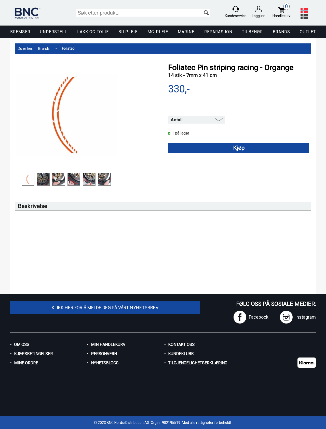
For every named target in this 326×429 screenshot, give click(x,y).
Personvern (104, 353)
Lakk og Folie (93, 31)
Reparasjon (218, 31)
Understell (53, 31)
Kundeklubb (181, 353)
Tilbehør (252, 31)
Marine (186, 31)
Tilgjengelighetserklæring (197, 363)
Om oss (21, 344)
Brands (281, 31)
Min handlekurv (108, 344)
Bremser (20, 31)
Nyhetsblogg (104, 363)
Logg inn (258, 16)
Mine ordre (26, 363)
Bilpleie (128, 31)
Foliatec (68, 48)
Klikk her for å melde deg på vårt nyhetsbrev (105, 307)
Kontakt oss (181, 344)
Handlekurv (283, 11)
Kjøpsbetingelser (33, 353)
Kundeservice (236, 16)
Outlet (308, 31)
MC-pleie (157, 31)
